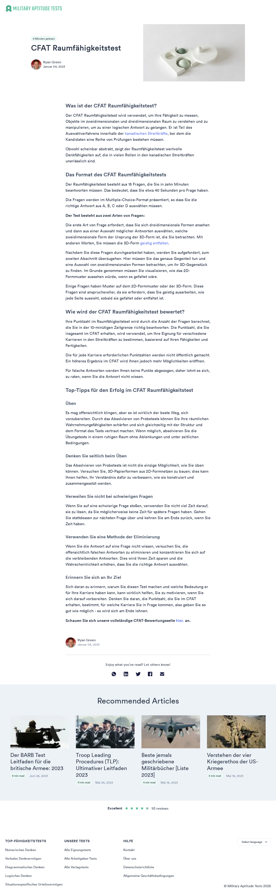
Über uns (130, 844)
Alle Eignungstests (78, 835)
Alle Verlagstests (77, 852)
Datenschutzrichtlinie (139, 852)
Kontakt (129, 835)
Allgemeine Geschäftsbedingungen (150, 861)
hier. (180, 620)
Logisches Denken (19, 861)
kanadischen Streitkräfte (146, 133)
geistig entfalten (154, 243)
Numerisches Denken (21, 835)
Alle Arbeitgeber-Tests (81, 844)
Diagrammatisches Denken (26, 852)
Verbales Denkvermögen (24, 844)
